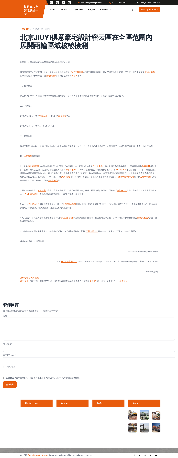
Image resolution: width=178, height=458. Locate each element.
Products (65, 423)
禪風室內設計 (34, 204)
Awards (64, 429)
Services (29, 423)
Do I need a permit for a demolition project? (109, 442)
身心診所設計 (143, 217)
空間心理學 (51, 75)
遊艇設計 (24, 278)
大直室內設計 (67, 217)
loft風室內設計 (69, 204)
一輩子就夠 (24, 29)
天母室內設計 (146, 177)
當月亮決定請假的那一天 (31, 10)
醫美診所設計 (34, 278)
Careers (65, 411)
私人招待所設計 (31, 194)
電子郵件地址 (9, 355)
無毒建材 (146, 166)
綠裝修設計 (122, 190)
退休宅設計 (66, 177)
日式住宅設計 (98, 166)
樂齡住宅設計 (33, 166)
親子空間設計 (77, 72)
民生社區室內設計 (69, 261)
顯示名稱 (7, 344)
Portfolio (29, 417)
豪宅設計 (24, 281)
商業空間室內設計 (126, 177)
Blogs (28, 429)
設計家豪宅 (53, 180)
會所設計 (28, 156)
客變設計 (43, 116)
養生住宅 (93, 281)
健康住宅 (42, 190)
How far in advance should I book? (111, 424)
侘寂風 (75, 75)
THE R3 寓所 (120, 169)
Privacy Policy (67, 417)
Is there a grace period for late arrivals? (110, 413)
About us (29, 411)
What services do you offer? (111, 433)
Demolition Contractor (38, 455)
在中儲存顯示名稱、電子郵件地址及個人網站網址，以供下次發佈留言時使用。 (43, 377)
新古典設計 (71, 169)
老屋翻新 (123, 281)
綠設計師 (62, 116)
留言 (5, 316)
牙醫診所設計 (92, 231)
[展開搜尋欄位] (133, 10)
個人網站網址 (9, 366)
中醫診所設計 (150, 72)
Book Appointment (149, 9)
